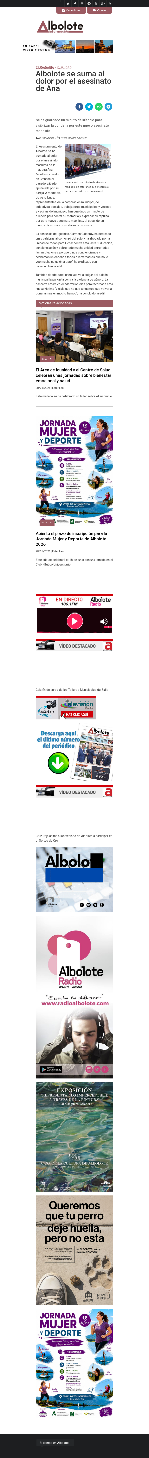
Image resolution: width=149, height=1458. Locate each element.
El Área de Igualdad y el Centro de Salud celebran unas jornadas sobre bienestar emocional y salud (73, 375)
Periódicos (71, 10)
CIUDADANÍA (45, 68)
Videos (100, 10)
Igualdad (47, 359)
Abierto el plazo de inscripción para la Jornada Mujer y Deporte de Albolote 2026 (71, 539)
